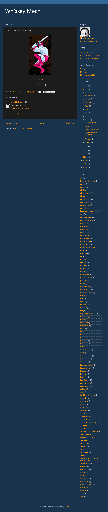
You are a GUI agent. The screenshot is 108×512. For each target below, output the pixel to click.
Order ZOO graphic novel (89, 58)
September (89, 103)
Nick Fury (83, 338)
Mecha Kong (84, 317)
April (87, 116)
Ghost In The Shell (86, 277)
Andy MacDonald (17, 102)
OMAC (82, 353)
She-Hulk (83, 398)
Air (81, 178)
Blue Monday (85, 199)
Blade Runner (85, 193)
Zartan (87, 126)
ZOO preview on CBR (87, 75)
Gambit (83, 271)
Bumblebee (84, 208)
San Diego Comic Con (87, 395)
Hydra (82, 302)
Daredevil (83, 226)
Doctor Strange (85, 241)
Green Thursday (86, 293)
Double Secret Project (88, 247)
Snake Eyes (84, 407)
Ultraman (83, 466)
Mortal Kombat (85, 332)
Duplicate (83, 253)
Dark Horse (84, 229)
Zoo (81, 497)
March (87, 120)
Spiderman (84, 410)
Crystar (40, 80)
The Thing (83, 446)
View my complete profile (89, 42)
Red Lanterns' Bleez (91, 123)
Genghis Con (84, 274)
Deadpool (83, 232)
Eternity (83, 259)
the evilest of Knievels (88, 437)
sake (82, 392)
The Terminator (85, 443)
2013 (85, 150)
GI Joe (82, 284)
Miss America (85, 326)
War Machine (85, 482)
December (89, 92)
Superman (84, 419)
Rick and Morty (85, 383)
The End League (85, 434)
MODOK (83, 329)
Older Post (70, 123)
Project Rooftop (86, 368)
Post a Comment (15, 113)
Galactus (83, 268)
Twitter (82, 69)
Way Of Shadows (86, 485)
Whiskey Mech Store (87, 52)
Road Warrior (85, 386)
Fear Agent (84, 262)
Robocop (83, 389)
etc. (81, 256)
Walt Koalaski (85, 479)
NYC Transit (84, 344)
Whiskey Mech (23, 11)
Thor (82, 449)
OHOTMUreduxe (86, 350)
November (89, 96)
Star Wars (83, 413)
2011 (85, 157)
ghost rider (84, 281)
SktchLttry (41, 85)
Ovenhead (84, 362)
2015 (85, 89)
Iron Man (83, 308)
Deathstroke (84, 235)
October (88, 99)
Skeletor (83, 404)
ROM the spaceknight (92, 129)
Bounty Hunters (85, 202)
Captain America (86, 217)
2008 (85, 167)
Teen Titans (84, 425)
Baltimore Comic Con (87, 181)
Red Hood (83, 377)
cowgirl (83, 223)
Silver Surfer (84, 401)
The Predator (85, 440)
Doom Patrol (84, 244)
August (87, 106)
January (88, 142)
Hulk (81, 299)
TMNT (82, 455)
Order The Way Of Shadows (90, 55)
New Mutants (85, 335)
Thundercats (84, 452)
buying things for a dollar (89, 211)
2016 (85, 86)
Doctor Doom (85, 238)
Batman (83, 184)
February (88, 139)
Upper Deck (84, 469)
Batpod (82, 187)
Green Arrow (85, 287)
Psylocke (83, 371)
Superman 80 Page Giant (89, 422)
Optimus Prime (85, 359)
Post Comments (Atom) (23, 128)
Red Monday (84, 380)
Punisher (83, 374)
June (87, 109)
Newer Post (11, 123)
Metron (83, 320)
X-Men (82, 494)
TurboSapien (84, 463)
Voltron (83, 475)
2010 (85, 160)
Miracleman (84, 323)
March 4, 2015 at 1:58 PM (20, 108)
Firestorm (83, 265)
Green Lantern (85, 290)
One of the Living (86, 356)
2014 (85, 147)
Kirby (82, 311)
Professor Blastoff (86, 365)
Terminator (84, 428)
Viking (82, 472)
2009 (85, 164)
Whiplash (83, 491)
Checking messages (87, 220)
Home (41, 123)
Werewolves (84, 488)
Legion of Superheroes (88, 314)
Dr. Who (83, 250)
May (86, 113)
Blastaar (83, 196)
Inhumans (83, 305)
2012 (85, 154)
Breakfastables (85, 205)
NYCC (82, 347)
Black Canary (84, 190)
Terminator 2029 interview (89, 431)
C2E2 (82, 214)
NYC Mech (83, 72)
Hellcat (82, 296)
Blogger (66, 507)
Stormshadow (85, 416)
